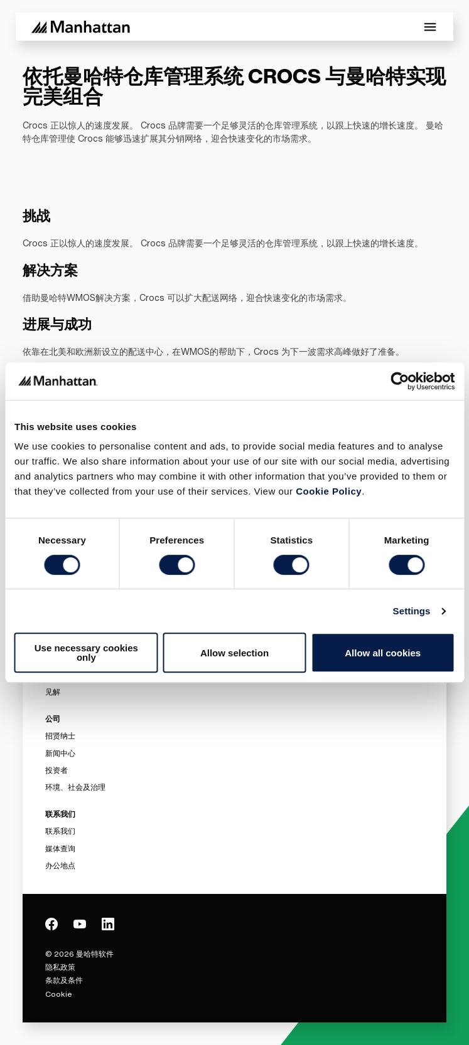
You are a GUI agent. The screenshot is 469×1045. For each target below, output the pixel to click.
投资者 (56, 770)
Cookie (58, 994)
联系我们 (60, 831)
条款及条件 (64, 980)
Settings (412, 611)
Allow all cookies (383, 653)
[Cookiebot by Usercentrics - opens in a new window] (400, 381)
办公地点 (60, 865)
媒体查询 (60, 848)
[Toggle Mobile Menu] (430, 27)
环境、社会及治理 (75, 787)
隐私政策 (60, 967)
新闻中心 (60, 753)
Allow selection (234, 653)
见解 (52, 691)
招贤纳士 (60, 735)
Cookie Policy (329, 491)
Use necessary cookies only (86, 653)
